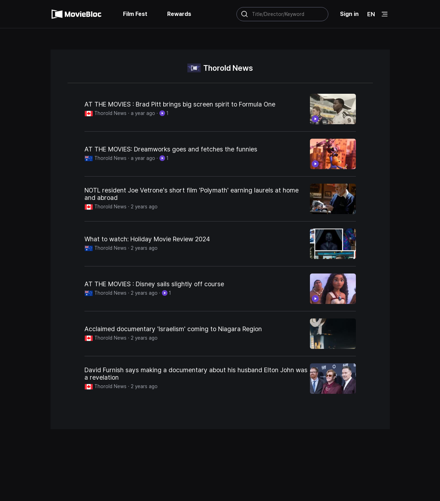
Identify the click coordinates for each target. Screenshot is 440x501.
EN (371, 14)
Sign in (349, 14)
